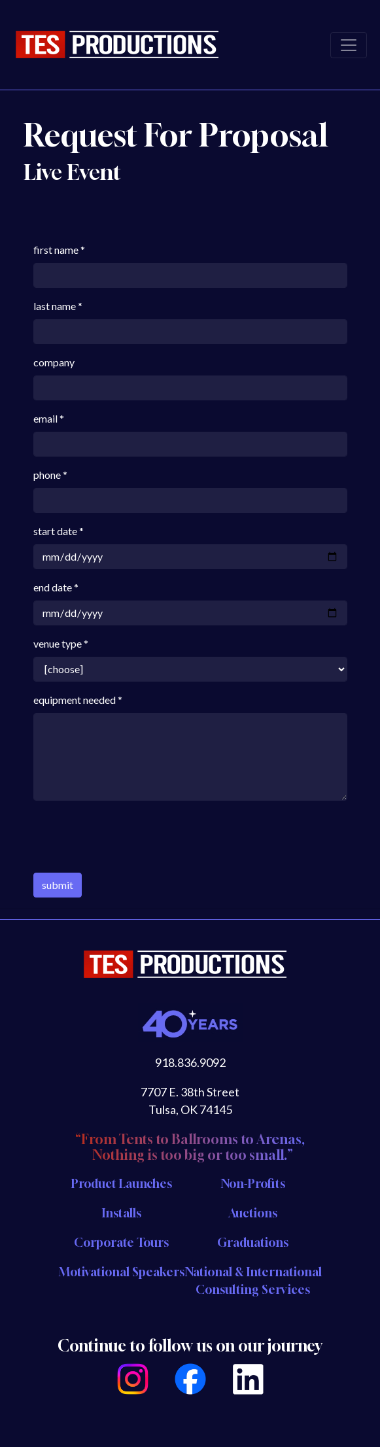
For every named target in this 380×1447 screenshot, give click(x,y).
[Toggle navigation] (348, 45)
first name (55, 249)
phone (47, 474)
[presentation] (132, 836)
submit (57, 885)
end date (52, 587)
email (45, 418)
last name (54, 306)
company (54, 362)
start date (55, 531)
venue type (57, 643)
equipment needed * (77, 699)
